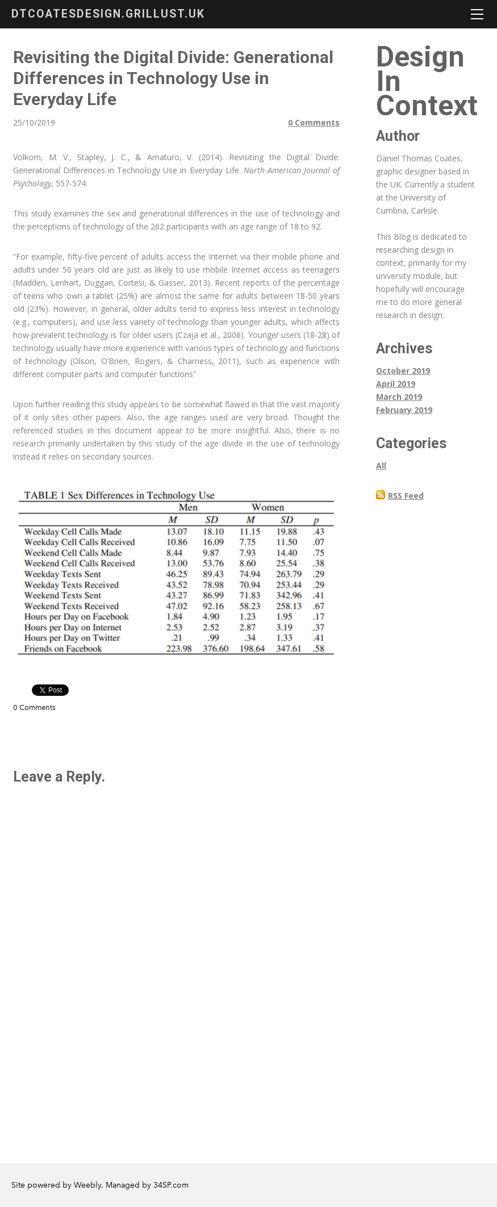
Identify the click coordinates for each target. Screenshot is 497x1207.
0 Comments (314, 122)
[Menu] (477, 14)
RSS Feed (406, 495)
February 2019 (404, 409)
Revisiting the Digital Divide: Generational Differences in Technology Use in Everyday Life (173, 78)
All (381, 465)
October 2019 (403, 370)
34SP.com (171, 1185)
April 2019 (395, 383)
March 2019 (399, 396)
